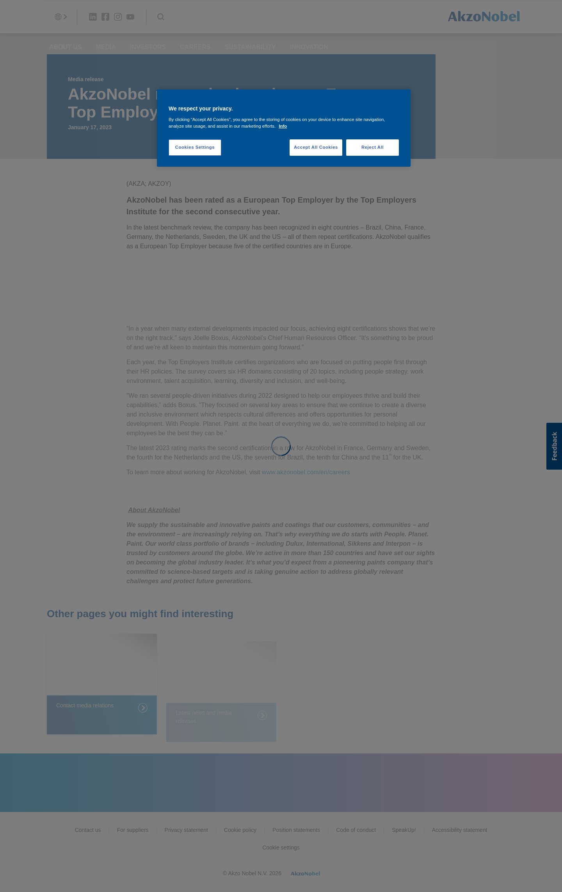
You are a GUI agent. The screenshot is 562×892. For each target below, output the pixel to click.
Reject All (372, 147)
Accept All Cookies (316, 147)
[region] (284, 128)
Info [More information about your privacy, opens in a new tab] (283, 126)
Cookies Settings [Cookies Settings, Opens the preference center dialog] (195, 147)
